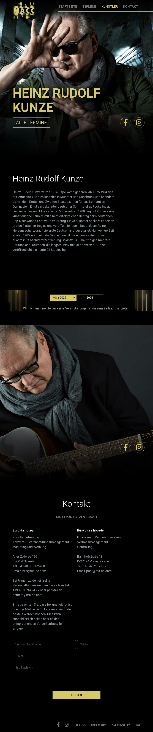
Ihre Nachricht (24, 667)
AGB (137, 725)
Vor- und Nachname (28, 644)
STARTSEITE (67, 6)
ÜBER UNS (80, 725)
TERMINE (89, 6)
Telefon (84, 644)
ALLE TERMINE (31, 122)
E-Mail (19, 656)
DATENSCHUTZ (120, 725)
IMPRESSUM (98, 725)
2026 (90, 297)
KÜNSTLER (110, 6)
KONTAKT (130, 6)
